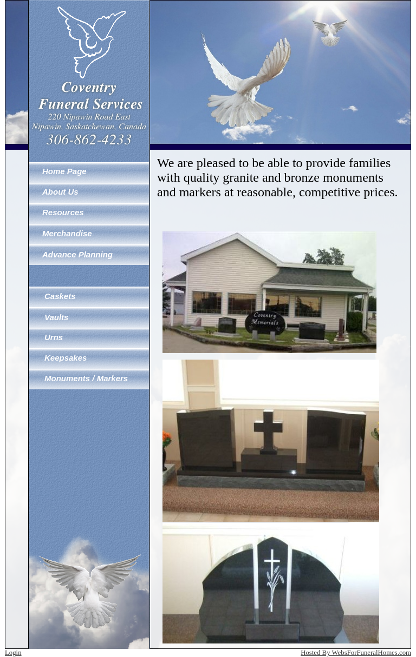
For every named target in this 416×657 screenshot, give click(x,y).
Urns (53, 337)
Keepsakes (65, 357)
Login (13, 652)
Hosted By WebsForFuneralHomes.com (356, 652)
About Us (60, 191)
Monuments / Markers (86, 378)
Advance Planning (77, 254)
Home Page (64, 171)
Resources (63, 212)
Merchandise (67, 233)
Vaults (56, 317)
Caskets (60, 296)
